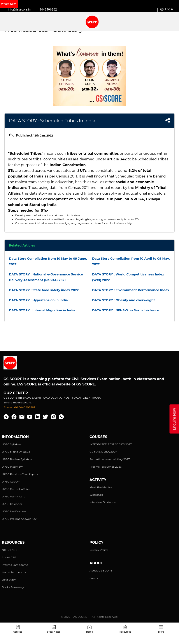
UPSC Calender (12, 504)
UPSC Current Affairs (16, 489)
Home (89, 629)
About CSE (9, 557)
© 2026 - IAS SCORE (74, 616)
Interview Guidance (103, 502)
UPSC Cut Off (10, 481)
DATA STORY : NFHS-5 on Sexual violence (125, 310)
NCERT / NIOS (11, 550)
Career (94, 578)
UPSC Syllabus (11, 444)
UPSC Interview (12, 466)
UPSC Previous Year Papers (20, 474)
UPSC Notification (14, 511)
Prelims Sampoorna (15, 564)
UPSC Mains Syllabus (16, 451)
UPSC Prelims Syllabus (17, 459)
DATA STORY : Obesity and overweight (123, 300)
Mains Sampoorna (14, 572)
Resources (125, 629)
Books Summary (13, 587)
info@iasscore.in (19, 9)
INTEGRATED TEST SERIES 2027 (111, 444)
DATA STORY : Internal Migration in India (42, 310)
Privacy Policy (99, 550)
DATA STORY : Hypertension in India (38, 300)
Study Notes (53, 629)
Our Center (16, 393)
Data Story (9, 579)
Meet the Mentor (101, 487)
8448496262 (48, 9)
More (161, 629)
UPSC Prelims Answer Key (19, 518)
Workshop (96, 494)
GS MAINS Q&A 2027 (103, 451)
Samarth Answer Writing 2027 (110, 459)
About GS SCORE (101, 570)
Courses (17, 629)
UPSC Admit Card (13, 496)
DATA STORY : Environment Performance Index (130, 290)
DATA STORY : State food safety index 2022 (44, 290)
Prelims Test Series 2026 (106, 466)
